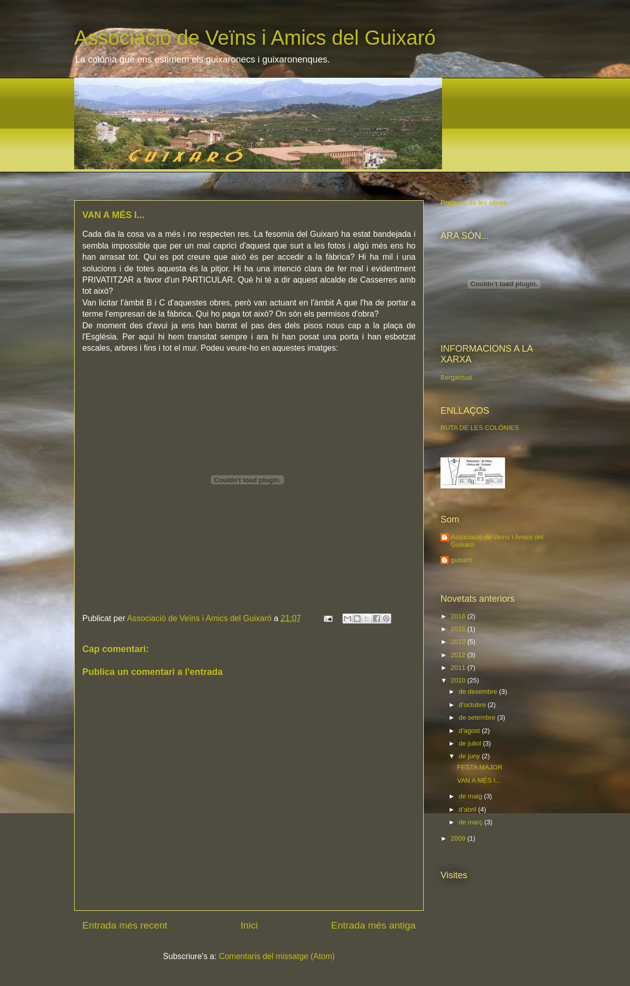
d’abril (468, 809)
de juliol (471, 743)
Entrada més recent (124, 925)
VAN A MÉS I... (478, 780)
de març (472, 822)
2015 (459, 629)
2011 (459, 667)
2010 (459, 680)
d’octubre (473, 704)
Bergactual (456, 377)
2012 (459, 655)
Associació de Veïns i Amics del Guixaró (254, 37)
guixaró (461, 560)
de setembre (478, 717)
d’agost (470, 730)
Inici (249, 925)
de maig (471, 796)
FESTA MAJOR (479, 767)
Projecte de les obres (473, 202)
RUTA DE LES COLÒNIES (479, 428)
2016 (459, 616)
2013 (459, 641)
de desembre (479, 691)
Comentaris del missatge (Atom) (277, 956)
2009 (459, 838)
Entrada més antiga (373, 925)
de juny (470, 756)
